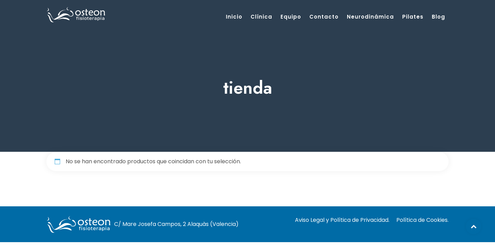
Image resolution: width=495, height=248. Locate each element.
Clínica (261, 16)
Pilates (413, 16)
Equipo (290, 16)
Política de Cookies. (422, 220)
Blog (438, 16)
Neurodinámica (370, 16)
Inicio (234, 16)
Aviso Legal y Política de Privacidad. (342, 220)
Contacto (324, 16)
